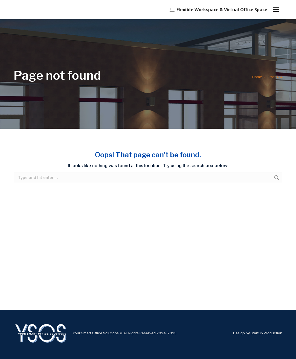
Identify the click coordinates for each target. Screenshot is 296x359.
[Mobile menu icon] (276, 9)
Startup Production (266, 333)
